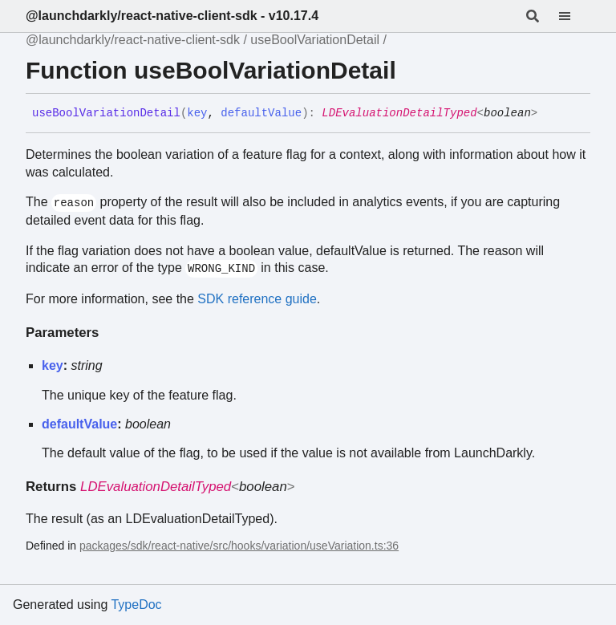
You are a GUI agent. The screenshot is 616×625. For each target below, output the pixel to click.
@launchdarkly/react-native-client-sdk (133, 40)
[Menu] (574, 16)
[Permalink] (549, 114)
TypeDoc (136, 604)
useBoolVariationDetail (314, 40)
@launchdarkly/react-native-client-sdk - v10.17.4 (172, 15)
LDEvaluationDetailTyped (399, 113)
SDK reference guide (257, 299)
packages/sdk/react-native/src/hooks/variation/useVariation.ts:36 (239, 545)
